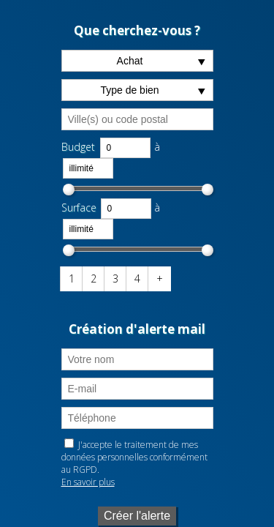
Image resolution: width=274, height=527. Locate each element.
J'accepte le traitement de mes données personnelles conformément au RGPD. (134, 457)
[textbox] (137, 119)
